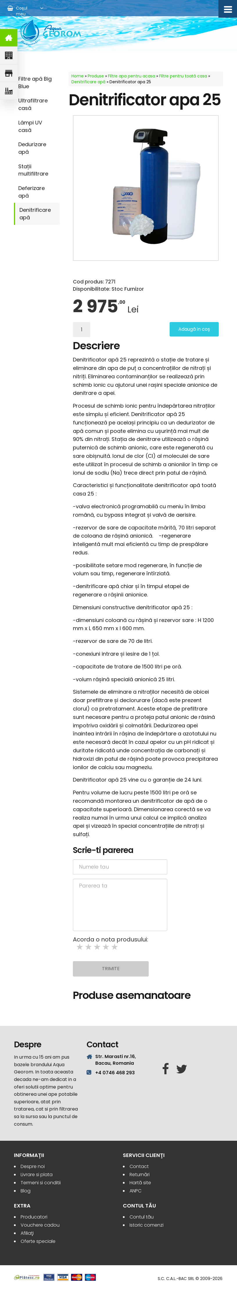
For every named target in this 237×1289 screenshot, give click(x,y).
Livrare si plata (37, 1174)
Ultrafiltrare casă (33, 104)
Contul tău (142, 1217)
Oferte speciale (38, 1241)
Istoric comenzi (147, 1225)
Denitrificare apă (35, 213)
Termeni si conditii (41, 1182)
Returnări (140, 1174)
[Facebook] (165, 1069)
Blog (25, 1190)
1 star (80, 947)
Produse (96, 76)
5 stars (115, 947)
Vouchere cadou (40, 1225)
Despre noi (33, 1166)
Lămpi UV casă (30, 126)
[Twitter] (181, 1069)
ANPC (135, 1190)
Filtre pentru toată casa (183, 76)
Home (77, 76)
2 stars (89, 947)
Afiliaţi (27, 1233)
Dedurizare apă (32, 148)
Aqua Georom (51, 32)
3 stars (97, 947)
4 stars (106, 947)
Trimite (111, 968)
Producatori (34, 1217)
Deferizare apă (31, 192)
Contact (139, 1166)
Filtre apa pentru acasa (131, 76)
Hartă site (140, 1182)
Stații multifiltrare (33, 170)
